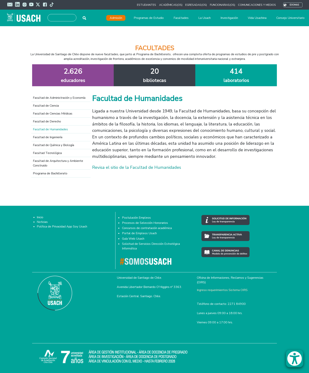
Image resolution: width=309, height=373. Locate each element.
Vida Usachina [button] (257, 18)
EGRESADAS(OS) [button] (196, 5)
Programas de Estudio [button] (149, 18)
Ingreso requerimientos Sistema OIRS (222, 290)
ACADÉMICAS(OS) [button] (170, 5)
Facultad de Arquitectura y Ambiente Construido (58, 163)
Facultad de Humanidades (50, 129)
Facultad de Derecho (47, 121)
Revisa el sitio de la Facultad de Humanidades (136, 167)
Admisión (116, 18)
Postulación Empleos (136, 218)
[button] (296, 360)
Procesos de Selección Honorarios (145, 223)
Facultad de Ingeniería (47, 137)
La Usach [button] (204, 18)
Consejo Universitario (290, 18)
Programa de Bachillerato (50, 173)
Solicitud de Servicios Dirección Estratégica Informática (151, 246)
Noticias (42, 222)
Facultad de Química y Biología (53, 145)
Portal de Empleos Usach (139, 233)
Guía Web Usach (133, 239)
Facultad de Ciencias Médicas (52, 113)
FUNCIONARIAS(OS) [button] (222, 5)
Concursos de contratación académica (147, 228)
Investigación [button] (229, 18)
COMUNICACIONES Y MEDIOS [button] (257, 5)
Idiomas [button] (294, 4)
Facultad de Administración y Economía (59, 98)
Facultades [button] (181, 18)
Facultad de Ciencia (46, 106)
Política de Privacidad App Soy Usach (62, 226)
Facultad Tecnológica (47, 153)
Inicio (40, 217)
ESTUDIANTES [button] (146, 5)
